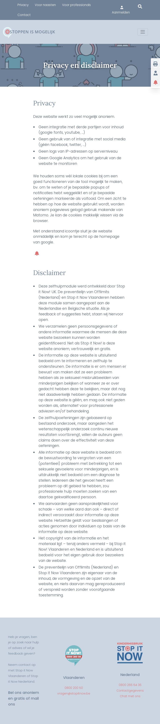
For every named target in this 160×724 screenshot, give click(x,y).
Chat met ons (130, 696)
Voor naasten (45, 5)
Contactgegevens (130, 690)
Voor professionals (76, 5)
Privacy (23, 5)
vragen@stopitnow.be (73, 693)
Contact (24, 15)
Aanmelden (121, 10)
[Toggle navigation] (143, 32)
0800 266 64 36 (130, 685)
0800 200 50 (74, 688)
